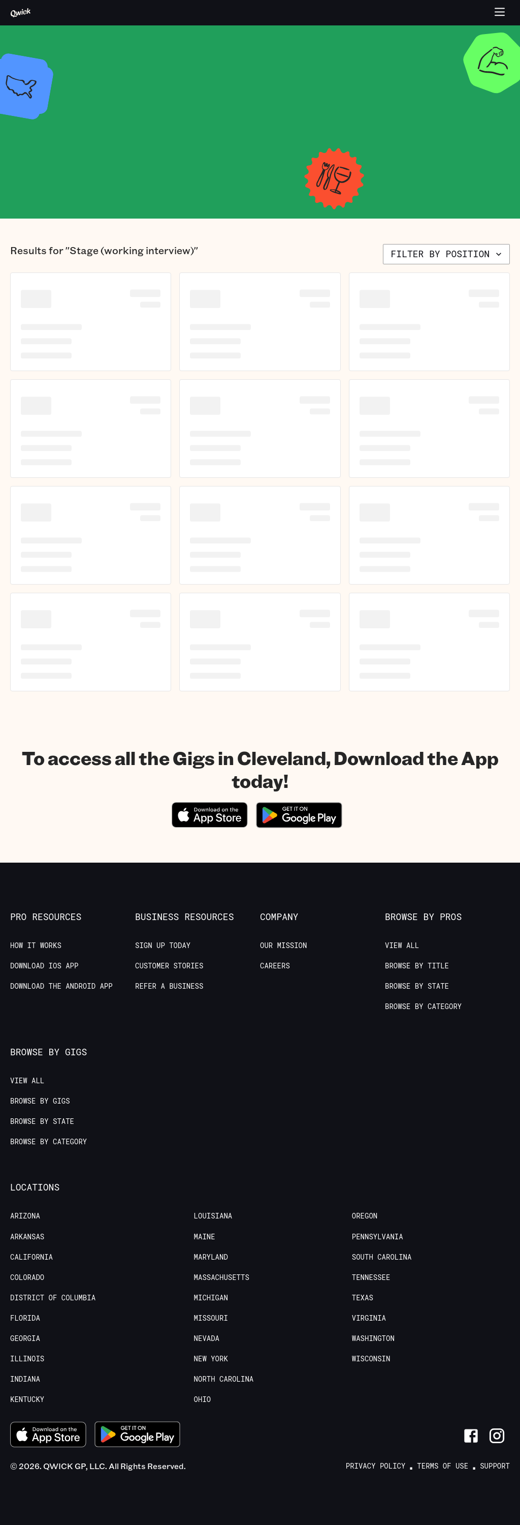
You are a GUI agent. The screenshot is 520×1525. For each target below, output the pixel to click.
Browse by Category (423, 1006)
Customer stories (169, 965)
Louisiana (213, 1216)
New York (211, 1358)
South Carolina (382, 1257)
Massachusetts (221, 1277)
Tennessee (371, 1277)
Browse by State (417, 986)
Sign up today (162, 945)
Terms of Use (442, 1466)
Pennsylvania (377, 1236)
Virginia (369, 1318)
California (31, 1257)
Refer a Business (169, 986)
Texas (362, 1297)
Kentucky (27, 1399)
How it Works (35, 945)
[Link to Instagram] (497, 1436)
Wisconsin (371, 1358)
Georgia (25, 1338)
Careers (275, 965)
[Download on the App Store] (210, 824)
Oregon (364, 1216)
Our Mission (283, 945)
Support (495, 1466)
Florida (25, 1318)
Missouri (211, 1318)
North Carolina (224, 1379)
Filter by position (447, 254)
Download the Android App (61, 986)
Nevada (206, 1338)
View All (402, 945)
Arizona (25, 1216)
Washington (373, 1338)
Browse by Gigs (40, 1101)
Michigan (211, 1297)
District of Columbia (52, 1297)
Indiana (25, 1379)
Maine (204, 1236)
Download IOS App (44, 965)
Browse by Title (417, 965)
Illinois (27, 1358)
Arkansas (27, 1236)
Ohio (202, 1399)
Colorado (27, 1277)
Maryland (211, 1257)
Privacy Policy (376, 1466)
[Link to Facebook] (471, 1436)
